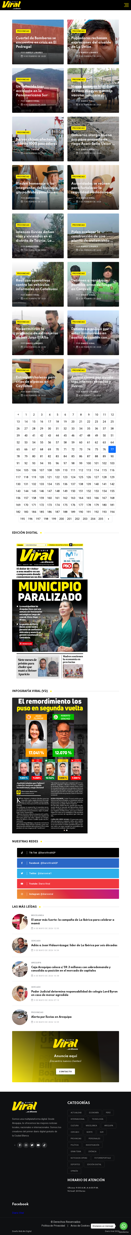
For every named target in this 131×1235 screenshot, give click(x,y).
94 (41, 463)
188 (65, 511)
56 (49, 442)
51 (112, 435)
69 (49, 449)
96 (57, 463)
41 (33, 435)
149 (65, 491)
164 (80, 498)
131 (26, 484)
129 (112, 477)
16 (41, 421)
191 (88, 511)
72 (72, 449)
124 (73, 477)
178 (88, 504)
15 (33, 421)
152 (88, 491)
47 (80, 435)
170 (26, 504)
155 (112, 491)
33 (72, 428)
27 (25, 428)
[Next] (108, 518)
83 (57, 456)
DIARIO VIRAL (33, 101)
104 (18, 470)
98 (72, 463)
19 (65, 421)
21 (80, 421)
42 (41, 435)
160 (49, 498)
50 (104, 435)
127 (96, 477)
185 (41, 511)
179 (96, 504)
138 (80, 484)
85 (72, 456)
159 (41, 498)
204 (93, 518)
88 (96, 456)
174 (57, 504)
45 (65, 435)
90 (112, 456)
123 (65, 477)
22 (88, 421)
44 (57, 435)
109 (57, 470)
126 (88, 477)
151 (80, 491)
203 (85, 518)
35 (88, 428)
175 (65, 504)
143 (18, 491)
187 (57, 511)
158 (33, 498)
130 (18, 484)
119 (33, 477)
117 (18, 477)
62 (96, 442)
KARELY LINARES (34, 53)
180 (104, 504)
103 (112, 463)
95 (49, 463)
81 (41, 456)
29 (41, 428)
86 (80, 456)
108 (49, 470)
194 (112, 511)
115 (104, 470)
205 (100, 518)
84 (65, 456)
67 (33, 449)
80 (33, 456)
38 (112, 428)
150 (73, 491)
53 (25, 442)
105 (26, 470)
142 (112, 484)
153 (96, 491)
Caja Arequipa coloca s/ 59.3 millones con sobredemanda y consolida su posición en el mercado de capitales (71, 969)
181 (112, 504)
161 (57, 498)
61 (88, 442)
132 (33, 484)
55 (41, 442)
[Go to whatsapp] (123, 1226)
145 (33, 491)
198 (46, 518)
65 (18, 449)
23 (96, 421)
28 (33, 428)
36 (96, 428)
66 (25, 449)
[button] (64, 830)
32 (65, 428)
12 (112, 414)
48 (88, 435)
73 (80, 449)
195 (22, 518)
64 (112, 442)
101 (96, 463)
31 (57, 428)
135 (57, 484)
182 (18, 511)
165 (88, 498)
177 (80, 504)
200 (61, 518)
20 (72, 421)
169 (18, 504)
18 (57, 421)
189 (73, 511)
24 (104, 421)
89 (104, 456)
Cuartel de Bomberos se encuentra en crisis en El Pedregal (36, 43)
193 (104, 511)
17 (49, 421)
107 (41, 470)
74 (88, 449)
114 (96, 470)
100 (88, 463)
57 (57, 442)
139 (88, 484)
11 (104, 414)
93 (33, 463)
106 (33, 470)
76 (104, 449)
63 (104, 442)
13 (18, 421)
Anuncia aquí (65, 1058)
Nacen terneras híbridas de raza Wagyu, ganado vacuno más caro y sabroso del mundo (92, 91)
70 (57, 449)
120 (41, 477)
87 (88, 456)
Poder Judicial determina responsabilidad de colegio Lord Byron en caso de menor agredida (74, 993)
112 (80, 470)
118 (26, 477)
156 (18, 498)
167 (104, 498)
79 (25, 456)
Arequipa (36, 963)
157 (26, 498)
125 (80, 477)
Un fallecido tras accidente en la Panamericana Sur (32, 91)
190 (80, 511)
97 (65, 463)
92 (25, 463)
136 (65, 484)
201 (69, 518)
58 (65, 442)
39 (18, 435)
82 (49, 456)
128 (104, 477)
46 (72, 435)
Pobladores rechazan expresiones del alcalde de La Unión (91, 43)
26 (18, 428)
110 (65, 470)
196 (30, 518)
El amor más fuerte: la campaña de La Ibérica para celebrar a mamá (72, 922)
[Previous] (18, 414)
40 (25, 435)
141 (104, 484)
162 (65, 498)
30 (49, 428)
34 (80, 428)
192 (96, 511)
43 (49, 435)
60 (80, 442)
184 (33, 511)
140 (96, 484)
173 (49, 504)
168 (112, 498)
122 (57, 477)
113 (88, 470)
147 (49, 491)
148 (57, 491)
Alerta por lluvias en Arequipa (51, 1017)
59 (72, 442)
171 (33, 504)
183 (26, 511)
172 (41, 504)
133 (41, 484)
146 (41, 491)
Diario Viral (18, 1212)
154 (104, 491)
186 (49, 511)
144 (26, 491)
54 (33, 442)
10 (96, 414)
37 (104, 428)
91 (18, 463)
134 (49, 484)
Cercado (36, 941)
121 (49, 477)
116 (112, 470)
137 (73, 484)
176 (73, 504)
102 (104, 463)
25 (112, 421)
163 (73, 498)
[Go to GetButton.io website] (124, 1232)
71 (65, 449)
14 (25, 421)
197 (38, 518)
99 (80, 463)
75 (96, 449)
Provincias (23, 31)
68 (41, 449)
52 (18, 442)
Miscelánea (37, 915)
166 (96, 498)
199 (53, 518)
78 (18, 456)
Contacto (65, 1071)
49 (96, 435)
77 (112, 449)
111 (73, 470)
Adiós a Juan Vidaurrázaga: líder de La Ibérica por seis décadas (74, 945)
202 (77, 518)
